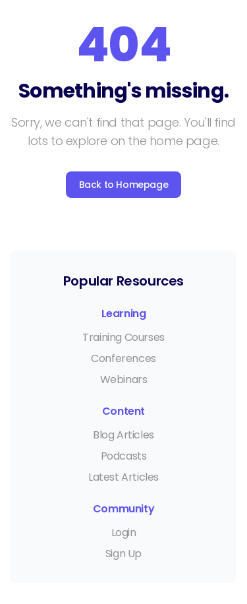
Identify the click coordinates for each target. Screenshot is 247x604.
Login (123, 532)
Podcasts (124, 456)
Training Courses (123, 337)
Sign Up (123, 553)
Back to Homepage (124, 184)
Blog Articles (123, 434)
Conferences (123, 358)
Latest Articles (123, 477)
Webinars (124, 379)
